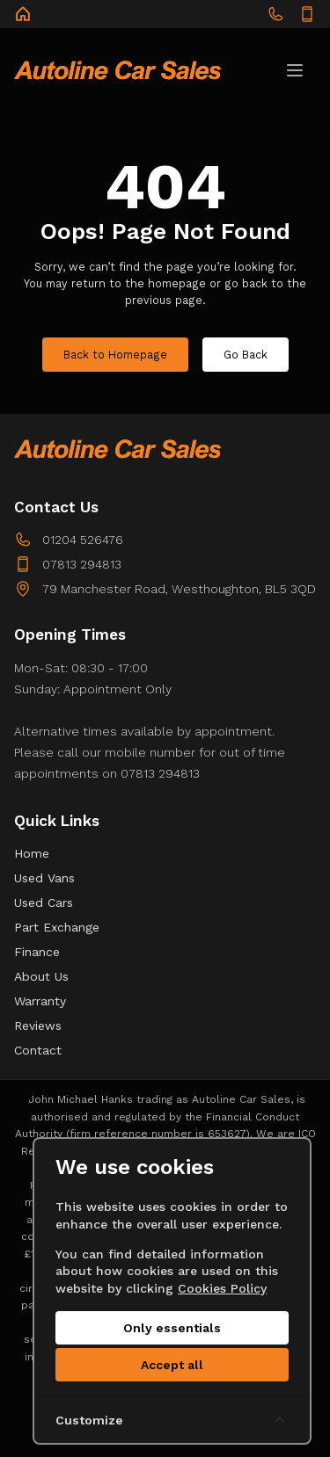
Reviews (38, 1025)
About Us (41, 976)
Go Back (246, 354)
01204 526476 (82, 540)
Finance (37, 952)
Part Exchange (56, 927)
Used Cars (43, 902)
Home (31, 853)
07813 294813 (81, 564)
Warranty (40, 1001)
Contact (38, 1050)
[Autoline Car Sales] (23, 14)
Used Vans (44, 878)
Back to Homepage (115, 354)
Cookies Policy (222, 1288)
